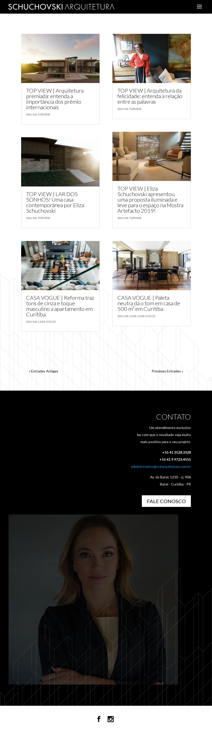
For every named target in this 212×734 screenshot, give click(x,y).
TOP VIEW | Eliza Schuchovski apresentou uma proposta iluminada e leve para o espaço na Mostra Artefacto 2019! (150, 199)
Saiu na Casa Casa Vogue (136, 316)
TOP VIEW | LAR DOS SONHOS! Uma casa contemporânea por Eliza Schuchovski (55, 202)
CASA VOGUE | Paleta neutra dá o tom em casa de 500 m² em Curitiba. (148, 303)
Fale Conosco (166, 501)
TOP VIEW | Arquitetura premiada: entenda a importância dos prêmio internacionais (54, 99)
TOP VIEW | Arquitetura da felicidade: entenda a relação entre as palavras (149, 96)
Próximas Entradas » (167, 371)
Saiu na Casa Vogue (41, 321)
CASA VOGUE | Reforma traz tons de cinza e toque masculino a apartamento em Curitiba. (60, 305)
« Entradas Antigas (43, 371)
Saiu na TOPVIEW (38, 114)
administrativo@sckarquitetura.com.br (161, 466)
